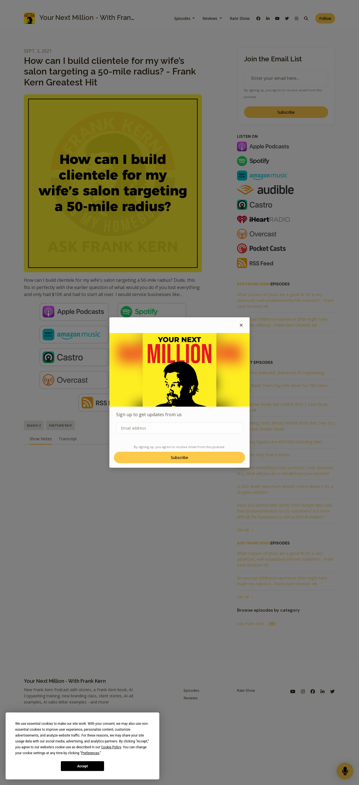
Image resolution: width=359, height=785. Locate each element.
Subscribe (179, 457)
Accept (82, 766)
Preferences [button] (90, 753)
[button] (241, 325)
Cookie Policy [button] (111, 747)
